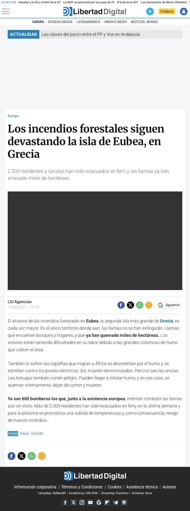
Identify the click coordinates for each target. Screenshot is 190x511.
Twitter (73, 502)
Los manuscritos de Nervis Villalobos (164, 2)
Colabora (166, 11)
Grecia (24, 433)
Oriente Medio (115, 22)
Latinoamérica (88, 22)
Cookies (114, 486)
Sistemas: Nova (142, 493)
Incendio (37, 433)
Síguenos (173, 305)
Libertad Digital (95, 475)
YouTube (90, 502)
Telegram (115, 502)
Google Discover (98, 502)
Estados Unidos (60, 22)
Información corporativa (35, 486)
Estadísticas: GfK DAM (83, 493)
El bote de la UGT (127, 2)
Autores (169, 486)
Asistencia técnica (142, 486)
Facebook (65, 502)
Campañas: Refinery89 (52, 493)
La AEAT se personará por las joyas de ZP (89, 2)
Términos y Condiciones (82, 486)
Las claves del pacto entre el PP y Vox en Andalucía (91, 34)
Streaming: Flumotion (114, 493)
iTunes (124, 502)
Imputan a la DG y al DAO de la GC (40, 2)
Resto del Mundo (144, 22)
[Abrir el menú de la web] (32, 11)
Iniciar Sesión (184, 11)
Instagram (82, 502)
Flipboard (107, 502)
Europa (38, 22)
